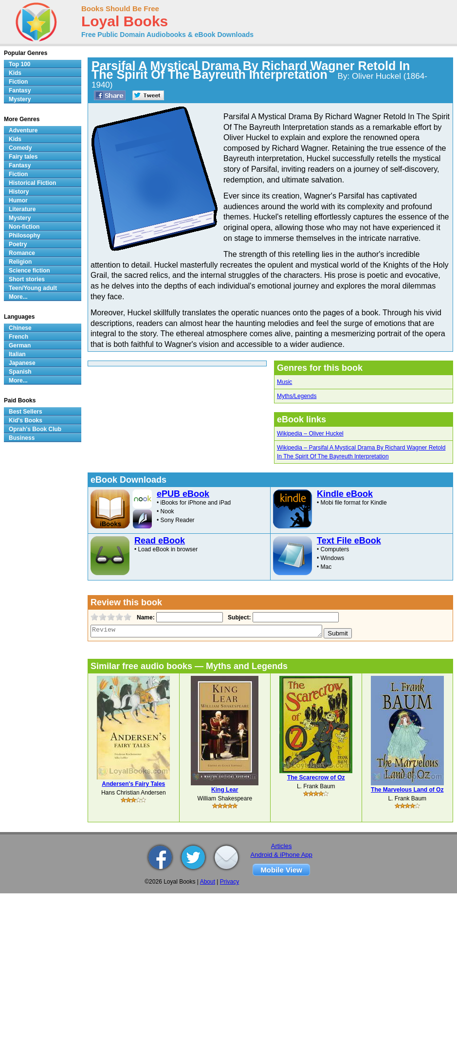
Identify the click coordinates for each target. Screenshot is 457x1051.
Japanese (22, 363)
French (18, 336)
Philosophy (24, 235)
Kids (15, 73)
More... (18, 296)
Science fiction (29, 270)
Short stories (27, 279)
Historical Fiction (32, 183)
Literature (22, 209)
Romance (22, 253)
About (207, 881)
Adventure (23, 130)
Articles (281, 846)
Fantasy (20, 90)
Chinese (20, 328)
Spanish (20, 371)
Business (22, 438)
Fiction (18, 81)
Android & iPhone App (281, 854)
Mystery (20, 99)
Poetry (18, 244)
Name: (144, 617)
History (19, 191)
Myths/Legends (296, 396)
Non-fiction (24, 226)
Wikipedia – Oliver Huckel (310, 433)
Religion (20, 261)
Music (284, 382)
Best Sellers (25, 411)
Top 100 (19, 64)
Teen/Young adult (33, 288)
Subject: (238, 617)
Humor (18, 200)
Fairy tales (23, 156)
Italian (17, 354)
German (20, 345)
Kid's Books (25, 420)
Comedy (20, 148)
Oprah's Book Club (35, 429)
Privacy (229, 881)
